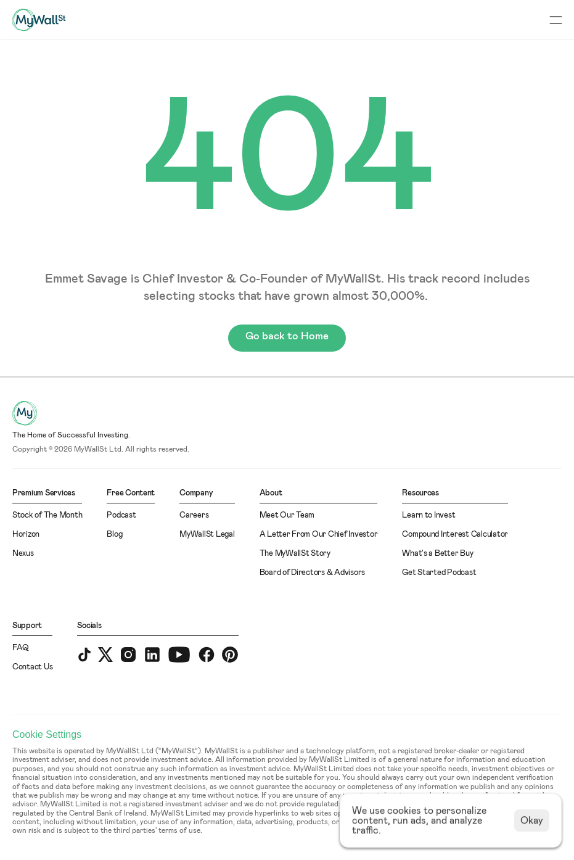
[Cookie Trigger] (46, 734)
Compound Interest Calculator (455, 535)
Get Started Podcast (439, 573)
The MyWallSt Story (295, 554)
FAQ (20, 648)
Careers (193, 515)
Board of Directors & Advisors (312, 573)
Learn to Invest (428, 515)
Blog (114, 535)
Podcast (121, 515)
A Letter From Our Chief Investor (319, 535)
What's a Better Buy (437, 554)
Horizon (25, 535)
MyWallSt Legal (206, 535)
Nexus (23, 554)
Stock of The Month (47, 515)
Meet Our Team (287, 515)
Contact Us (32, 667)
